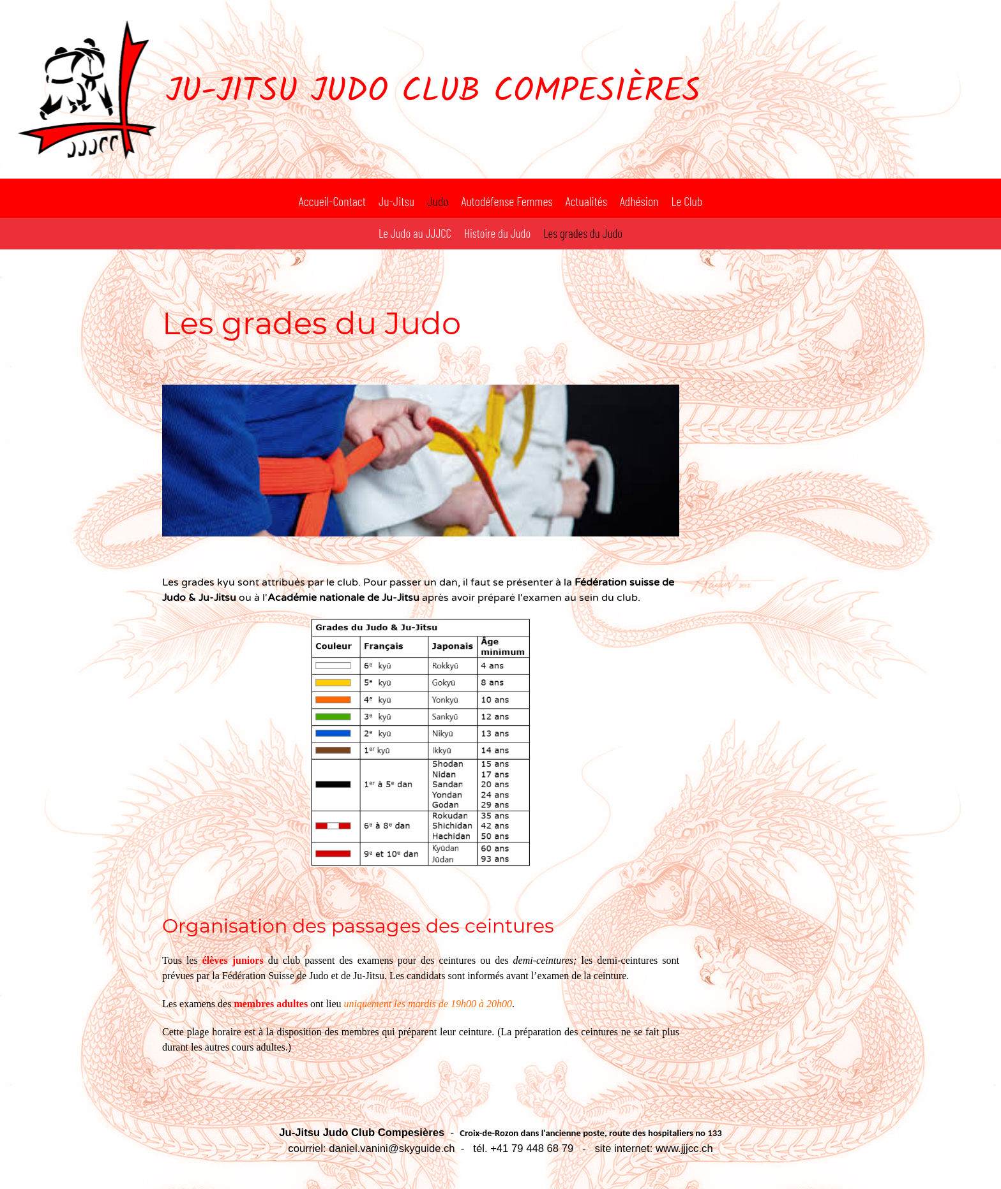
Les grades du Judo (582, 233)
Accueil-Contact (332, 201)
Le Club (686, 201)
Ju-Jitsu (396, 201)
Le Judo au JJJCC (415, 233)
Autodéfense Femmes (506, 201)
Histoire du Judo (497, 233)
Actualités (586, 201)
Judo (437, 201)
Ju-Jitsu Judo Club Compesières (433, 92)
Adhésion (639, 201)
